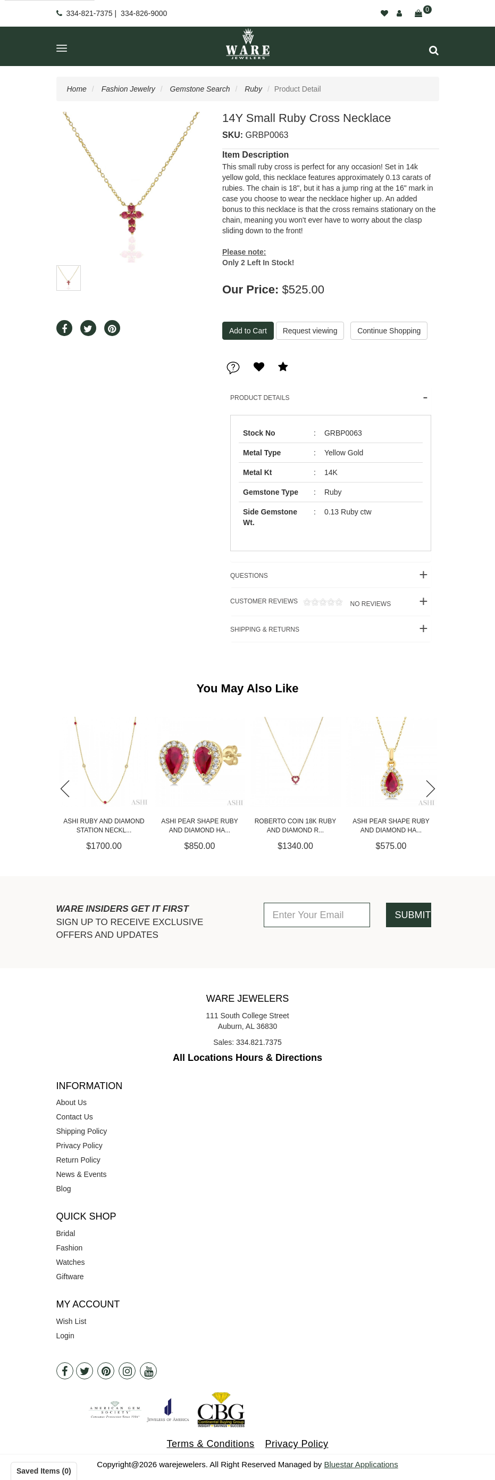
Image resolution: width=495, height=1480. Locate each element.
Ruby (253, 89)
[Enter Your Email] (317, 915)
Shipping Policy (81, 1131)
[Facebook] (64, 1370)
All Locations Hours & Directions (247, 1057)
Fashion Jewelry (128, 89)
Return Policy (78, 1160)
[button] (434, 50)
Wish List (71, 1321)
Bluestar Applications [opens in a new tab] (361, 1464)
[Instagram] (127, 1370)
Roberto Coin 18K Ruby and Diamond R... (296, 825)
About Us (71, 1102)
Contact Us (74, 1117)
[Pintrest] (105, 1370)
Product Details (260, 398)
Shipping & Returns (264, 629)
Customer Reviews (310, 603)
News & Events (81, 1174)
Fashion (69, 1248)
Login (65, 1335)
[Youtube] (148, 1370)
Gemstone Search (200, 89)
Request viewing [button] (310, 330)
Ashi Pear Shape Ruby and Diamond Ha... (199, 825)
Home (77, 89)
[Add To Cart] (248, 331)
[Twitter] (84, 1370)
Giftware (70, 1276)
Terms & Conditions (210, 1443)
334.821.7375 (259, 1042)
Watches (70, 1262)
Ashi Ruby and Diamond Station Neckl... (103, 825)
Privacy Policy (79, 1145)
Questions (249, 575)
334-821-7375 (89, 13)
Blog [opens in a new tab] (63, 1188)
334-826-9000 (144, 13)
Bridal (65, 1233)
